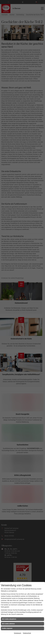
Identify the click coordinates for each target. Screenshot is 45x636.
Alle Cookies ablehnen (8, 623)
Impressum (17, 633)
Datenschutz (27, 633)
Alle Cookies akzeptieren (9, 619)
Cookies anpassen (7, 628)
